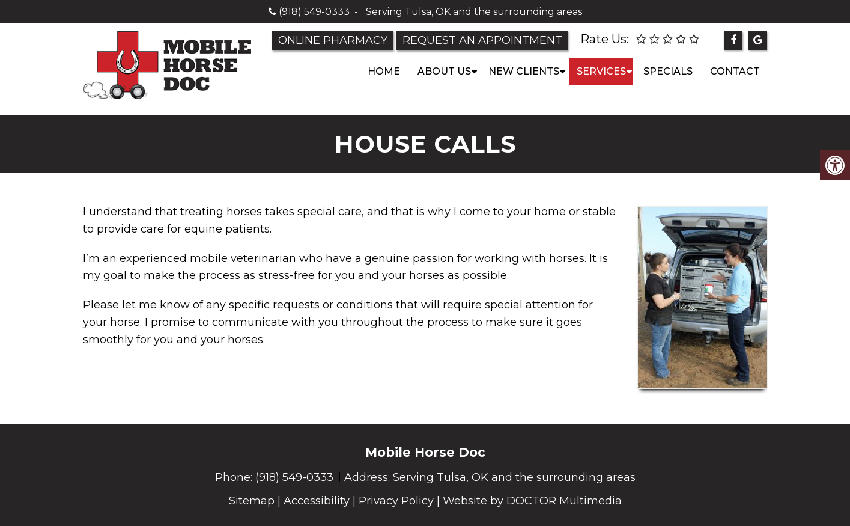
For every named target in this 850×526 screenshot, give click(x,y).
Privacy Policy (396, 500)
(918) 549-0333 (314, 11)
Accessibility (317, 500)
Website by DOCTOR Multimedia (532, 500)
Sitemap (252, 500)
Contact (735, 71)
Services (601, 71)
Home (384, 71)
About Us (444, 71)
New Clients (523, 71)
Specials (668, 71)
